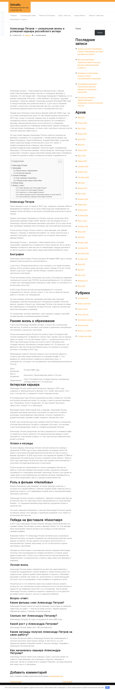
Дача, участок (65, 15)
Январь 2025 (82, 161)
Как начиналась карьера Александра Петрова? (36, 196)
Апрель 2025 (82, 150)
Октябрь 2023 (83, 215)
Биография (17, 168)
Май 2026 (81, 117)
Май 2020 (81, 237)
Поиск (78, 29)
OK (107, 687)
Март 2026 (82, 128)
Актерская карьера (23, 173)
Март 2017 (81, 275)
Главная (13, 15)
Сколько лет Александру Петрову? (32, 190)
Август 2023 (82, 221)
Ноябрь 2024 (82, 172)
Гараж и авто (80, 15)
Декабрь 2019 (83, 242)
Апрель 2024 (82, 188)
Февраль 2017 (83, 281)
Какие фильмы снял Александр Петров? (33, 188)
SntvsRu (15, 4)
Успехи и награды (19, 175)
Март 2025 (82, 155)
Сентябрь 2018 (83, 253)
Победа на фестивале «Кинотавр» (29, 180)
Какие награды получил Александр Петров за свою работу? (40, 194)
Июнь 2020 (82, 232)
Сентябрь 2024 (83, 177)
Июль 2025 (82, 139)
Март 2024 (82, 194)
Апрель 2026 (82, 123)
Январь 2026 (82, 134)
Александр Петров (19, 165)
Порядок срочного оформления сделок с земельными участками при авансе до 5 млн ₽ (90, 51)
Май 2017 (81, 270)
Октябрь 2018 (83, 248)
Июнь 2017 (81, 264)
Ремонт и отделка (47, 15)
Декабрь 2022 (83, 226)
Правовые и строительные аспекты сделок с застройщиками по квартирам (89, 75)
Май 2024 (81, 183)
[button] (58, 162)
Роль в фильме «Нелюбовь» (26, 178)
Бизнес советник (96, 15)
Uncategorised (83, 298)
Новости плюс (83, 325)
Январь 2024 (82, 204)
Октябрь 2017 (83, 259)
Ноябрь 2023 (82, 210)
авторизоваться (56, 676)
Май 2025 (81, 145)
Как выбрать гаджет (18, 19)
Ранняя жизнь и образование (26, 170)
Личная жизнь (18, 183)
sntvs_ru (28, 35)
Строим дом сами (28, 15)
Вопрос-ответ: (18, 185)
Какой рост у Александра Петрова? (32, 192)
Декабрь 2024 (83, 166)
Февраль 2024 (83, 199)
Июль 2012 (81, 286)
